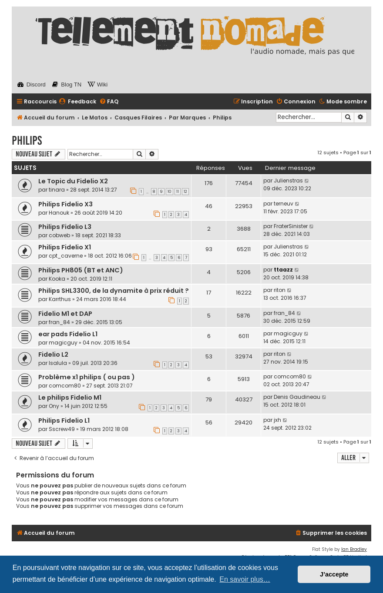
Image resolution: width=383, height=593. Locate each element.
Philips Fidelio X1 (64, 247)
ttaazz (283, 269)
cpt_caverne (66, 255)
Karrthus (60, 299)
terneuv (283, 203)
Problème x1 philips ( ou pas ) (86, 377)
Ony (54, 406)
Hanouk (59, 212)
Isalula (58, 363)
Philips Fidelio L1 (64, 420)
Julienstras (288, 180)
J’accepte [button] (334, 574)
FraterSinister (291, 226)
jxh (277, 420)
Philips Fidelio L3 (64, 226)
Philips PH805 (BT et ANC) (80, 270)
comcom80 (65, 385)
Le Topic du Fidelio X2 (73, 181)
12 (185, 191)
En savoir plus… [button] (244, 579)
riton (280, 290)
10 (169, 191)
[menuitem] (77, 102)
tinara (57, 189)
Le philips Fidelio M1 (69, 397)
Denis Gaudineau (297, 397)
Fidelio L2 (53, 354)
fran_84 (59, 322)
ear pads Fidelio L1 (67, 334)
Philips (27, 140)
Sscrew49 (62, 429)
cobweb (59, 235)
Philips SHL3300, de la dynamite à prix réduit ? (113, 290)
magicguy (63, 342)
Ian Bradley (354, 549)
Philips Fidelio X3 (65, 204)
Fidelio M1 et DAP (65, 313)
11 (177, 191)
